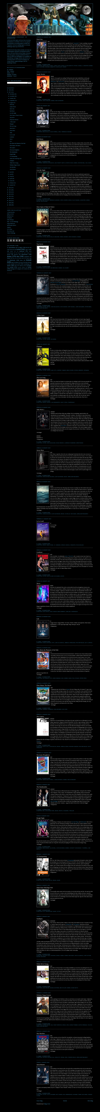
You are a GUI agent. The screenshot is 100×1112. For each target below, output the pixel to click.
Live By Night (41, 170)
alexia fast (46, 746)
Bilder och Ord (10, 214)
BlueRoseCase (10, 216)
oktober (12, 98)
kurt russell (71, 306)
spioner (75, 1094)
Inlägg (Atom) (47, 1103)
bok (44, 810)
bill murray (18, 252)
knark (48, 339)
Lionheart (39, 552)
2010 (10, 200)
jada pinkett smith (60, 162)
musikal (68, 544)
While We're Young (42, 964)
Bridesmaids (83, 822)
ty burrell (85, 847)
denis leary (57, 65)
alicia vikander (51, 1094)
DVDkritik (9, 217)
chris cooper (64, 200)
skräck (90, 642)
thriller (68, 611)
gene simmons (57, 678)
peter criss (83, 678)
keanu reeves (60, 442)
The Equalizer (76, 924)
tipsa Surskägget (54, 801)
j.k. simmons (57, 544)
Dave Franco (46, 611)
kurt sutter (87, 955)
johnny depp (28, 258)
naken (54, 911)
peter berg (88, 306)
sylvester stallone (21, 267)
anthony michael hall (49, 1057)
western (25, 268)
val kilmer (66, 267)
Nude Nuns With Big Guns (45, 887)
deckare (57, 236)
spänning (86, 370)
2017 (10, 92)
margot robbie (74, 1024)
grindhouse (49, 911)
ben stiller (63, 987)
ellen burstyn (69, 65)
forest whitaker (69, 955)
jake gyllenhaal (59, 642)
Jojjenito (9, 227)
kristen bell (81, 162)
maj (11, 176)
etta (55, 370)
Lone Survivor (89, 284)
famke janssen (64, 236)
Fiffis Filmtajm (10, 219)
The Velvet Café (10, 231)
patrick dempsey (78, 370)
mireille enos (65, 746)
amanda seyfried (54, 987)
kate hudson (63, 306)
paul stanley (75, 678)
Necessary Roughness (43, 755)
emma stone (50, 544)
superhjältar (28, 265)
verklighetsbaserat (42, 307)
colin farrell (54, 131)
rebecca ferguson (70, 642)
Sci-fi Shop (9, 229)
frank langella (78, 65)
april (11, 178)
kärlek (49, 402)
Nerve (38, 583)
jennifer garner (88, 65)
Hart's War (40, 108)
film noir (15, 258)
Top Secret (40, 244)
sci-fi (86, 642)
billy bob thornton (56, 1024)
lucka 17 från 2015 (69, 556)
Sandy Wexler (41, 74)
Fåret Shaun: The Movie (44, 685)
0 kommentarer (46, 64)
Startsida (65, 1100)
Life (38, 619)
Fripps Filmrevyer (11, 223)
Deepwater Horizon (42, 275)
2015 (10, 189)
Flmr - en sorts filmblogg (12, 221)
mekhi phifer (70, 370)
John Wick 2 (40, 409)
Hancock (58, 284)
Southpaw (40, 919)
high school (21, 258)
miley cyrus (64, 402)
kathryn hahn (69, 162)
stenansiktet (76, 43)
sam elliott (59, 66)
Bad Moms (40, 139)
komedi (53, 100)
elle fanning (75, 200)
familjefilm (26, 256)
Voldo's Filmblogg (11, 233)
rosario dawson (73, 746)
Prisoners (39, 741)
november (12, 96)
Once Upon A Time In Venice (45, 207)
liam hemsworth (55, 402)
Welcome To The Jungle (56, 282)
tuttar (58, 911)
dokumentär (24, 254)
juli (11, 172)
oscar (21, 262)
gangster (83, 200)
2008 (10, 205)
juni (11, 174)
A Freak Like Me (11, 212)
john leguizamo (51, 442)
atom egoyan (52, 746)
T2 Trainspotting (42, 856)
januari (11, 185)
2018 (10, 90)
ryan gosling (80, 544)
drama (63, 65)
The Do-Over (61, 81)
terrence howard (66, 131)
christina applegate (48, 162)
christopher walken (48, 476)
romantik (73, 544)
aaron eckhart (47, 513)
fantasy (8, 258)
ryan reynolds (80, 642)
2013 (10, 194)
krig (59, 131)
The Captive (40, 716)
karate (62, 576)
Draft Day (40, 39)
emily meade (53, 611)
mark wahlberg (80, 306)
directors (16, 254)
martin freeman (82, 1024)
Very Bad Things (76, 280)
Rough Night (40, 818)
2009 (10, 202)
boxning (53, 955)
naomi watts (74, 987)
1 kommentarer (46, 809)
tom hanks (73, 513)
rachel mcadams (41, 956)
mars (11, 180)
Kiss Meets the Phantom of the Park (47, 650)
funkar (62, 51)
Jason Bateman (58, 779)
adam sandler (46, 100)
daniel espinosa (47, 642)
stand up (21, 265)
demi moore (46, 847)
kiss (62, 678)
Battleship (63, 284)
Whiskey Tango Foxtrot (44, 995)
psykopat (82, 51)
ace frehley (46, 678)
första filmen (63, 425)
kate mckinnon (60, 847)
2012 (10, 196)
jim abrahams (54, 267)
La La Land (40, 521)
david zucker (46, 267)
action (44, 236)
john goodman (72, 236)
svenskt (12, 267)
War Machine (41, 1033)
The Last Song (41, 377)
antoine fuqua (47, 955)
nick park (64, 709)
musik (65, 476)
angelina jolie (13, 251)
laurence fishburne (70, 442)
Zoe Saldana (44, 201)
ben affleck (46, 200)
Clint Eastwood (59, 476)
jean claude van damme (53, 576)
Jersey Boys (40, 450)
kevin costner (41, 66)
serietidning (79, 442)
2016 (10, 187)
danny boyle (48, 880)
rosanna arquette (50, 66)
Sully (38, 484)
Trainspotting (70, 860)
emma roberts (61, 611)
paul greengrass (68, 1094)
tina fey (90, 1024)
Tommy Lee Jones (82, 1094)
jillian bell (53, 847)
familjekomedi (58, 709)
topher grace (72, 1057)
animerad (50, 709)
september (12, 100)
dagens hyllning (26, 252)
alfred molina (46, 1024)
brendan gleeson (55, 200)
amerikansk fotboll (48, 65)
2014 (10, 192)
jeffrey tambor (61, 370)
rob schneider (59, 100)
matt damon (59, 1094)
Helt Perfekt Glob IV (11, 225)
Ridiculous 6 (53, 81)
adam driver (46, 987)
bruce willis (46, 131)
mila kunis (88, 162)
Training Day (68, 924)
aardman (45, 709)
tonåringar (71, 402)
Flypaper (39, 346)
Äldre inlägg (90, 1100)
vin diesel (53, 339)
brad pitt (57, 1057)
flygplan (67, 513)
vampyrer (19, 268)
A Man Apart (40, 315)
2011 (10, 198)
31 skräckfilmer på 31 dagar (14, 247)
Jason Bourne (41, 1064)
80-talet (27, 247)
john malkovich (55, 306)
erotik (61, 810)
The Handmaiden (42, 787)
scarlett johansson (75, 847)
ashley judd (50, 370)
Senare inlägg (39, 1100)
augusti (11, 102)
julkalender (12, 260)
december (12, 94)
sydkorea (66, 810)
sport (64, 66)
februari (12, 182)
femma (68, 689)
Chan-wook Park (49, 810)
